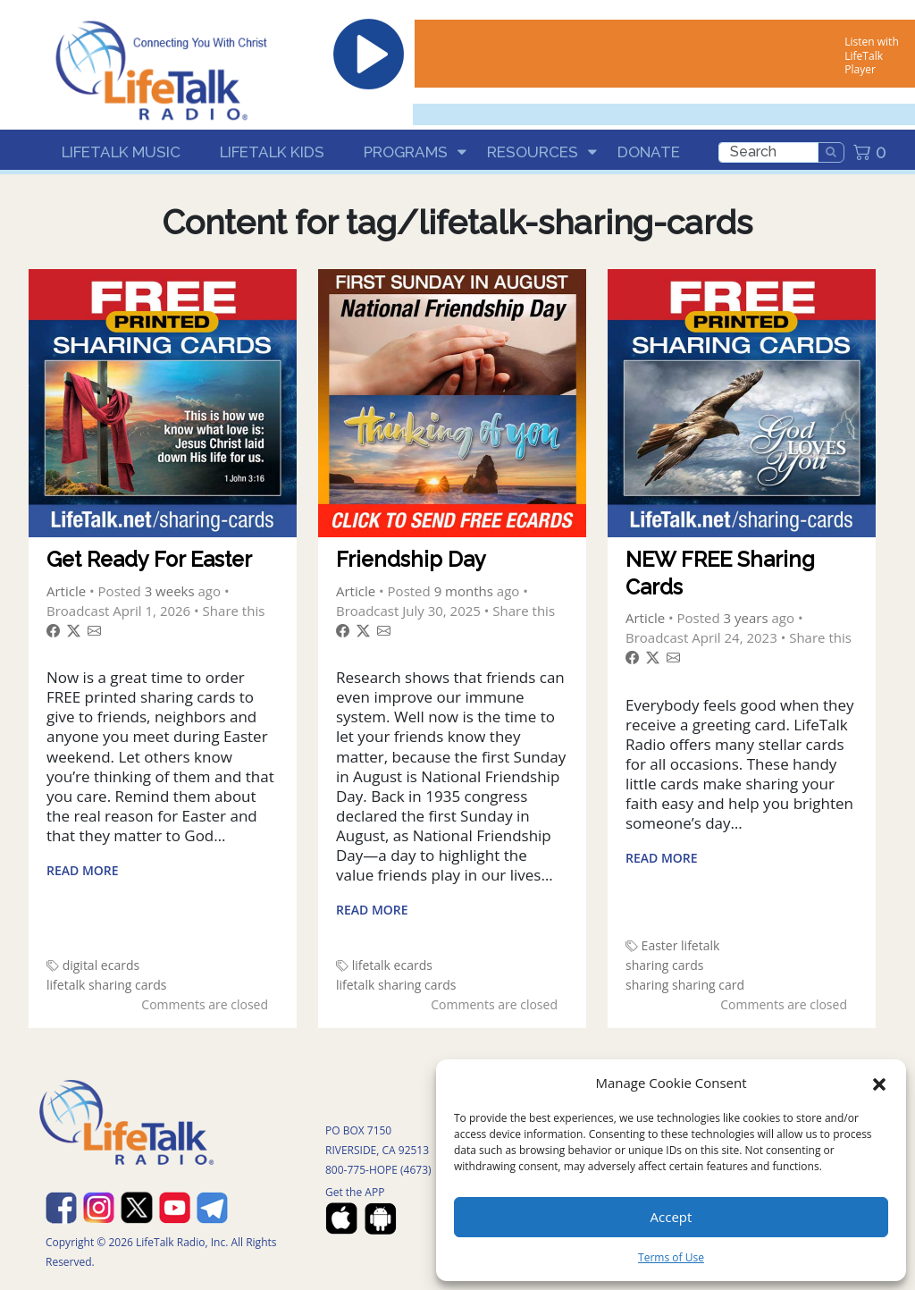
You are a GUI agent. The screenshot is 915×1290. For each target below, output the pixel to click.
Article (66, 591)
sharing (646, 984)
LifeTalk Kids (272, 152)
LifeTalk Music (121, 152)
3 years (746, 618)
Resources (532, 152)
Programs (406, 152)
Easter (660, 945)
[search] (768, 152)
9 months (463, 591)
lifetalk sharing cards (106, 984)
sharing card (708, 984)
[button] (879, 1083)
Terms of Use (671, 1257)
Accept (672, 1217)
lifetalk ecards (392, 965)
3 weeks (170, 591)
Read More (82, 870)
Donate (648, 152)
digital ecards (101, 965)
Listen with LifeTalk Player (871, 55)
